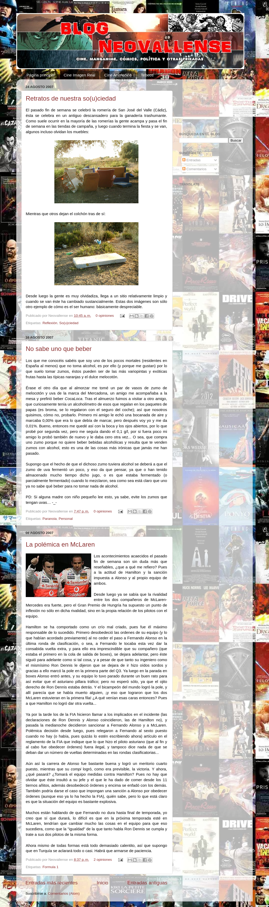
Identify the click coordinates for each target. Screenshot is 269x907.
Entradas (191, 160)
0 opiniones (105, 316)
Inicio (102, 882)
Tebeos (147, 75)
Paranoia (50, 519)
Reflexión (50, 323)
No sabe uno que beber (59, 348)
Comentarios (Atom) (64, 893)
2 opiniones (103, 860)
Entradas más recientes (51, 882)
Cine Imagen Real (79, 75)
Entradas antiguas (147, 882)
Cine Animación (118, 75)
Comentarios (194, 169)
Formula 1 (51, 867)
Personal (66, 519)
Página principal (41, 75)
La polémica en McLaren (60, 544)
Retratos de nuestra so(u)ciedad (71, 98)
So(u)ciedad (69, 323)
